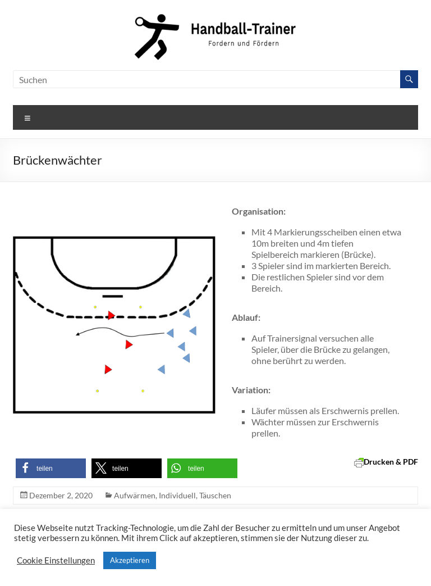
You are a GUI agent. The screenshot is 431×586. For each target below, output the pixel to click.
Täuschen (215, 495)
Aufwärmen (134, 495)
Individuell (177, 495)
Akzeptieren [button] (129, 560)
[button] (51, 468)
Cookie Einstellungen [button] (56, 560)
